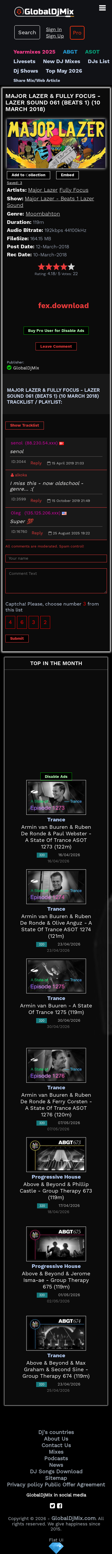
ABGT (70, 52)
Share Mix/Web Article (36, 80)
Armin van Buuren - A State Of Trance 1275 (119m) (56, 1008)
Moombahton (43, 213)
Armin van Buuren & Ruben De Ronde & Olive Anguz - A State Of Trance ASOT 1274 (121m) (56, 926)
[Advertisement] (57, 286)
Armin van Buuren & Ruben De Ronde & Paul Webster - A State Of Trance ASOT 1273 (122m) (56, 837)
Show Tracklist (24, 425)
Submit (17, 638)
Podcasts (56, 1458)
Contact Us (56, 1445)
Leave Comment (56, 346)
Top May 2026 (64, 71)
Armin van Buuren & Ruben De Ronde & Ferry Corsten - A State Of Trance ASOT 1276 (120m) (56, 1105)
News (56, 1465)
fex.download (63, 305)
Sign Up (55, 36)
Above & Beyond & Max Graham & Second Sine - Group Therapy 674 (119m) (56, 1369)
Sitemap (56, 1478)
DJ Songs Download (56, 1471)
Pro (77, 32)
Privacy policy (25, 1484)
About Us (56, 1439)
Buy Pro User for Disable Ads (56, 330)
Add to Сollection (28, 175)
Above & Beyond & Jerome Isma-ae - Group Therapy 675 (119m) (56, 1280)
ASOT (92, 52)
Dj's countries (56, 1432)
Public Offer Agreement (75, 1484)
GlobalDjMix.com (73, 1518)
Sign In (54, 29)
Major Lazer (43, 190)
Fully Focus (73, 190)
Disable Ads (56, 776)
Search (27, 32)
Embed (67, 175)
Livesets (24, 61)
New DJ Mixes (61, 61)
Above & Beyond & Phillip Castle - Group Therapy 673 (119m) (56, 1190)
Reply (36, 463)
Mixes (56, 1452)
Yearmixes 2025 (34, 52)
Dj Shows (25, 71)
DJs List (99, 61)
